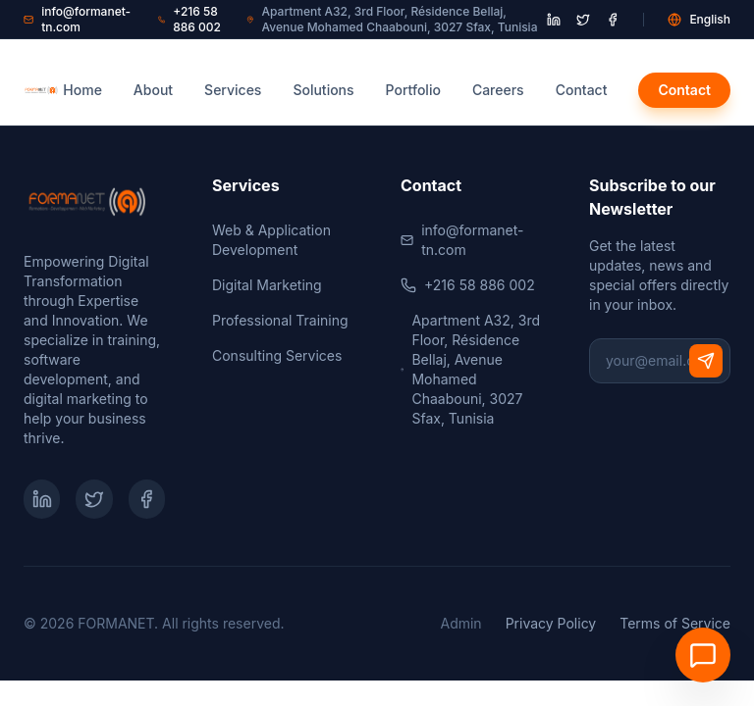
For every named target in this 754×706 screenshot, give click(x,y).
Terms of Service (674, 623)
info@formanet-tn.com (77, 19)
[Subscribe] (706, 361)
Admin (460, 623)
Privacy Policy (551, 623)
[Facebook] (147, 499)
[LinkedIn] (42, 499)
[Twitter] (94, 499)
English (699, 19)
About (153, 89)
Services (232, 89)
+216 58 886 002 (189, 19)
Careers (498, 89)
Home (82, 89)
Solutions (323, 89)
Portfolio (413, 89)
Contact (582, 89)
